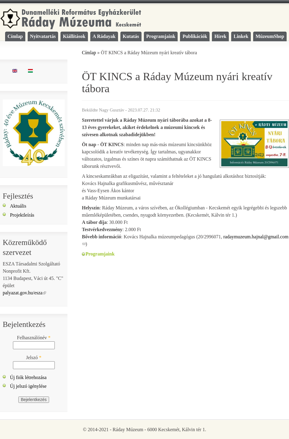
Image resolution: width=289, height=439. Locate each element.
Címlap (15, 36)
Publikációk (194, 36)
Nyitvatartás (43, 36)
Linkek (241, 36)
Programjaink (161, 36)
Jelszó (33, 357)
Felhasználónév (34, 337)
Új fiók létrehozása (28, 377)
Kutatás (131, 36)
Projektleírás (22, 215)
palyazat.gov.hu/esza (24, 292)
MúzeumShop (270, 36)
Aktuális (18, 206)
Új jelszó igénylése (28, 386)
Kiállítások (74, 36)
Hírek (220, 36)
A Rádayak (104, 36)
